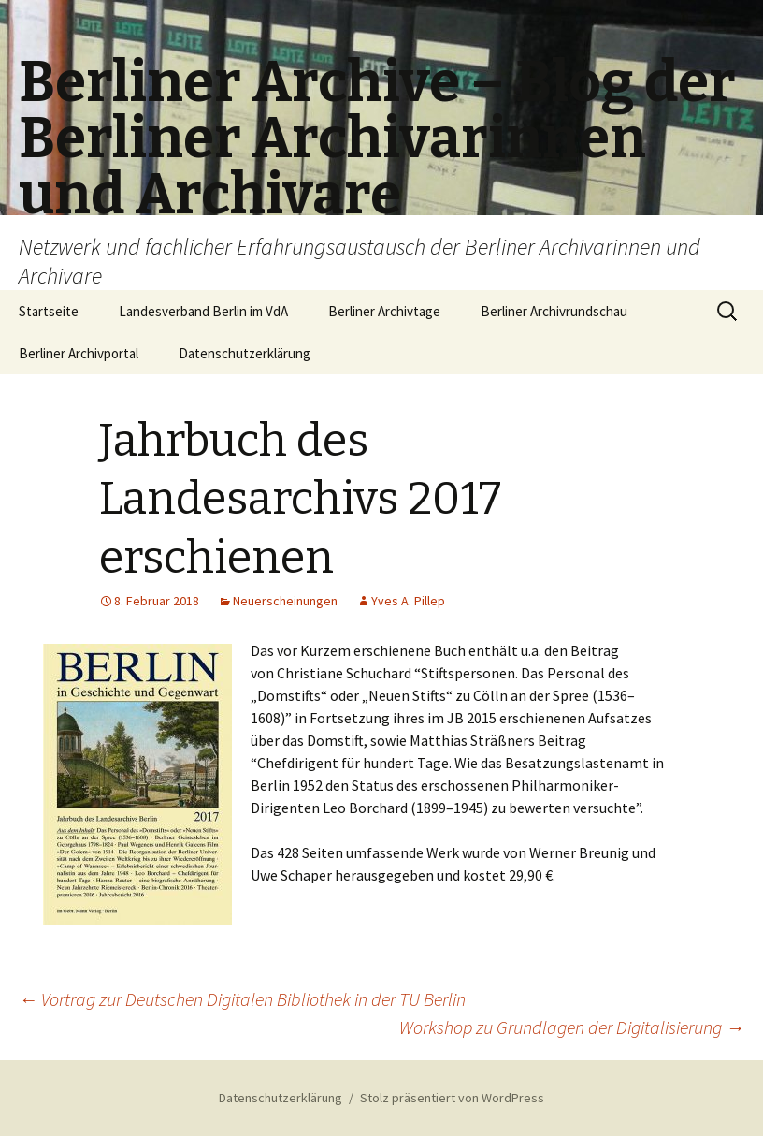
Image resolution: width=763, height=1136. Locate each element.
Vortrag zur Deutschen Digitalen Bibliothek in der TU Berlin (242, 999)
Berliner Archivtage (384, 311)
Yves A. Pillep (408, 600)
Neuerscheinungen (285, 600)
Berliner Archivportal (78, 353)
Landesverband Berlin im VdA (203, 311)
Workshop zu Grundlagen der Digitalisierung (571, 1027)
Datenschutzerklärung (244, 353)
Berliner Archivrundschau (554, 311)
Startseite (49, 311)
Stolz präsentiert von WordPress (452, 1097)
